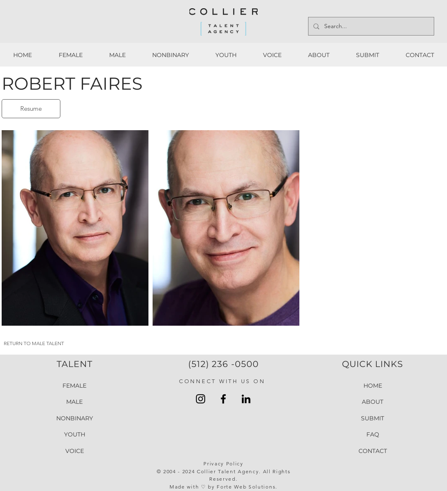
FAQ (372, 435)
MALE (74, 402)
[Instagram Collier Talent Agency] (200, 399)
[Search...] (370, 26)
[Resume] (31, 108)
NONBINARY (74, 418)
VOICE (74, 451)
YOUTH (74, 435)
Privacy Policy (223, 463)
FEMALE (74, 385)
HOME (372, 385)
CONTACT (372, 451)
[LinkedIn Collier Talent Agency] (246, 399)
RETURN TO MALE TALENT (34, 343)
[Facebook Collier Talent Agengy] (223, 399)
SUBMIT (372, 418)
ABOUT (372, 402)
